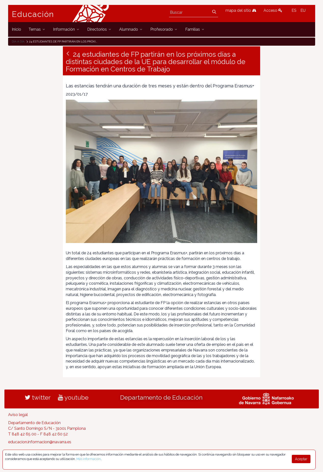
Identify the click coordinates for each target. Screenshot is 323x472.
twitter (38, 397)
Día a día (18, 41)
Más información (88, 459)
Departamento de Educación (161, 397)
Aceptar (301, 459)
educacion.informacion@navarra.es (39, 442)
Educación (33, 14)
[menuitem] (16, 29)
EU (303, 10)
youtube (73, 397)
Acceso (273, 10)
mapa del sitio (240, 10)
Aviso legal (18, 414)
